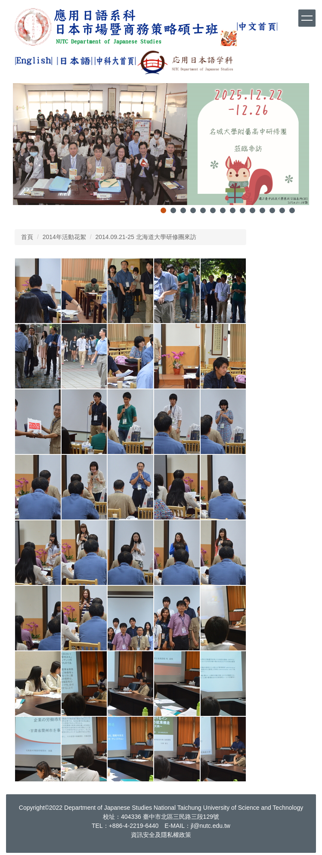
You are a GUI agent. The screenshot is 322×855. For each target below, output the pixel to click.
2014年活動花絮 (64, 236)
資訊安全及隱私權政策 (161, 834)
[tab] (163, 210)
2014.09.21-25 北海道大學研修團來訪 (146, 236)
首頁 (27, 236)
